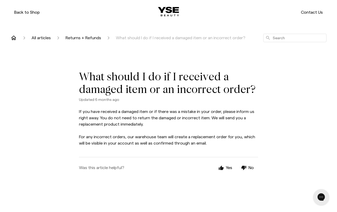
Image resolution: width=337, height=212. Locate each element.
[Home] (14, 38)
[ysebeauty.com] (168, 11)
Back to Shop (27, 12)
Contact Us (312, 12)
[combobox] (294, 38)
